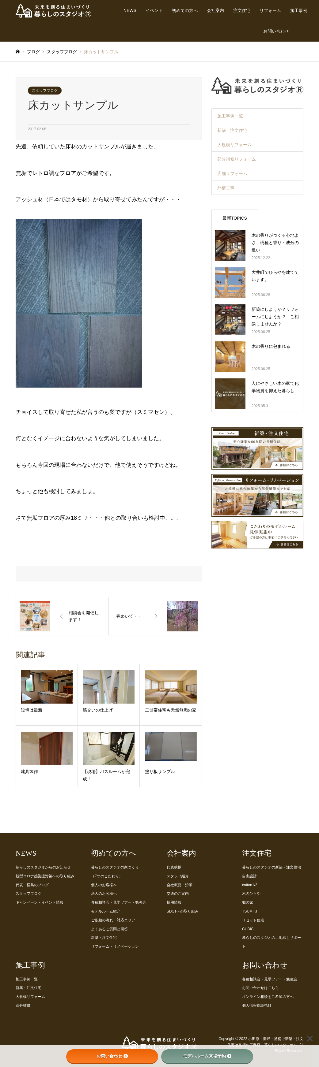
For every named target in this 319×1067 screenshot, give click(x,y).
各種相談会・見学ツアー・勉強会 (118, 902)
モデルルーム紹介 (105, 911)
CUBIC (247, 929)
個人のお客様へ (104, 885)
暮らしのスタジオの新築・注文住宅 (271, 867)
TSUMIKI (249, 911)
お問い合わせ (276, 31)
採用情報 (174, 902)
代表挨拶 (174, 867)
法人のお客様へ (104, 893)
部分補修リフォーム (236, 159)
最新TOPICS (234, 218)
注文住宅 (241, 10)
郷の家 (247, 902)
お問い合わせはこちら (260, 988)
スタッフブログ (45, 90)
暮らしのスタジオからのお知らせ (43, 867)
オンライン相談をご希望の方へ (268, 997)
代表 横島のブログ (32, 885)
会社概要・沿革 (179, 885)
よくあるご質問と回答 (109, 929)
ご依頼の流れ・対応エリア (113, 920)
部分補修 (23, 1005)
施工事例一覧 (230, 115)
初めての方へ (185, 10)
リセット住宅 (253, 920)
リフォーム (270, 10)
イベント (154, 10)
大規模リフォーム (234, 144)
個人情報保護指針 (257, 1005)
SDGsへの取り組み (183, 911)
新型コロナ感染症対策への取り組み (45, 876)
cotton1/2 (249, 885)
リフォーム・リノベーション (115, 946)
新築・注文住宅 (232, 130)
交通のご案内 (178, 893)
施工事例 (298, 10)
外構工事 (225, 187)
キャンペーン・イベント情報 (39, 902)
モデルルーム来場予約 (207, 1056)
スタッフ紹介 (178, 876)
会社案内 (215, 10)
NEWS (129, 10)
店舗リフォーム (232, 173)
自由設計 (249, 876)
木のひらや (251, 893)
